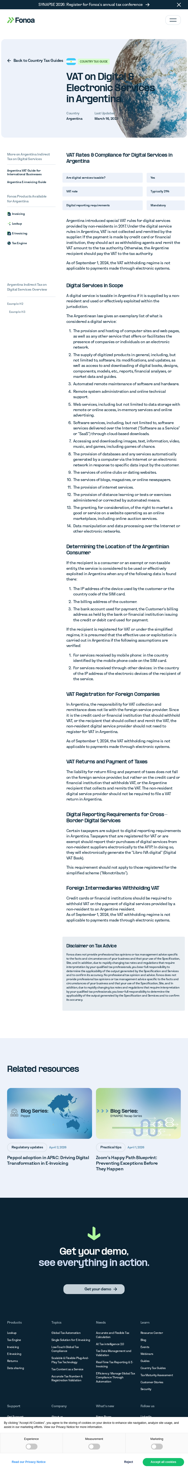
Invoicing (13, 1347)
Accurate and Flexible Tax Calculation (112, 1335)
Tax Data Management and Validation (113, 1353)
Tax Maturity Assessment (157, 1375)
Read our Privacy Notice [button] (29, 1462)
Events (145, 1347)
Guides (145, 1360)
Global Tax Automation (66, 1332)
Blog (143, 1339)
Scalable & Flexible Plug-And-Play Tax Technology (70, 1360)
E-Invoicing (14, 1353)
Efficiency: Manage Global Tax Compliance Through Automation (115, 1377)
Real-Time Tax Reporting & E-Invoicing (114, 1364)
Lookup (12, 1332)
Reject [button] (128, 1462)
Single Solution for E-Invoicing (70, 1339)
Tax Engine (14, 1339)
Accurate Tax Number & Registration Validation (66, 1378)
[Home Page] (21, 20)
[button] (179, 4)
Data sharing (15, 1368)
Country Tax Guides (153, 1368)
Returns (12, 1360)
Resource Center (152, 1332)
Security (146, 1389)
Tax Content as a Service (67, 1369)
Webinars (147, 1353)
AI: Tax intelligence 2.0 (110, 1344)
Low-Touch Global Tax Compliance (65, 1349)
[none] (31, 60)
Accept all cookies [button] (163, 1462)
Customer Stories (152, 1382)
